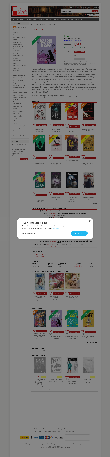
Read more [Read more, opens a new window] (56, 228)
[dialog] (55, 228)
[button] (28, 233)
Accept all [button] (79, 233)
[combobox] (90, 221)
